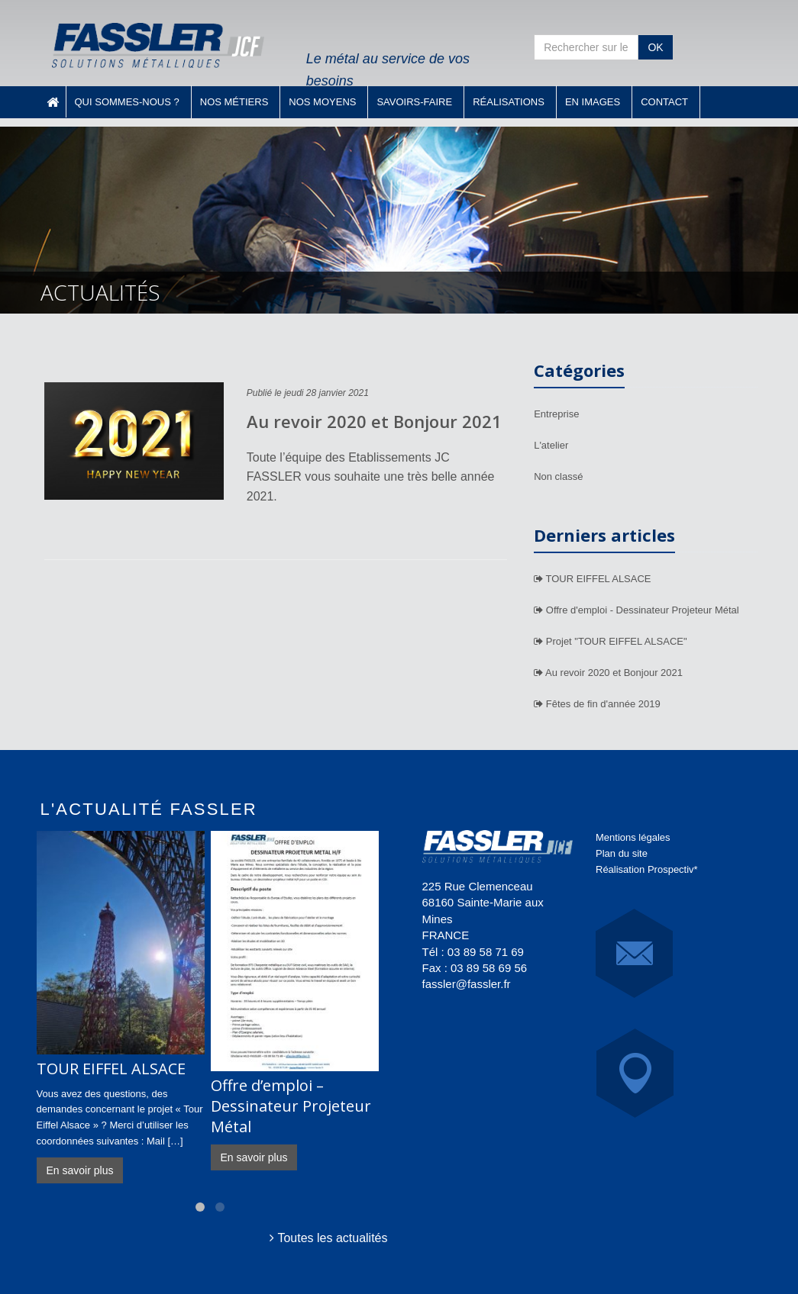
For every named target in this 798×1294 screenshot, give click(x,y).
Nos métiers (234, 102)
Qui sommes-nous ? (127, 102)
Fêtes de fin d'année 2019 (597, 704)
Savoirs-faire (414, 102)
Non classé (558, 476)
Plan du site (622, 853)
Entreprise (556, 414)
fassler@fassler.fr (466, 983)
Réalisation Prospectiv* (647, 869)
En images (592, 102)
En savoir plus (80, 1170)
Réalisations (508, 102)
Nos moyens (322, 102)
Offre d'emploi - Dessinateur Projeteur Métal (636, 610)
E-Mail (634, 953)
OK (655, 47)
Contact (664, 102)
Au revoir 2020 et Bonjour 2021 (374, 421)
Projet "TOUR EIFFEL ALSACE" (610, 641)
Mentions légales (633, 837)
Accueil (53, 101)
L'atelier (551, 445)
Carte (635, 1073)
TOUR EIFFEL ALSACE (592, 578)
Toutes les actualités (328, 1237)
